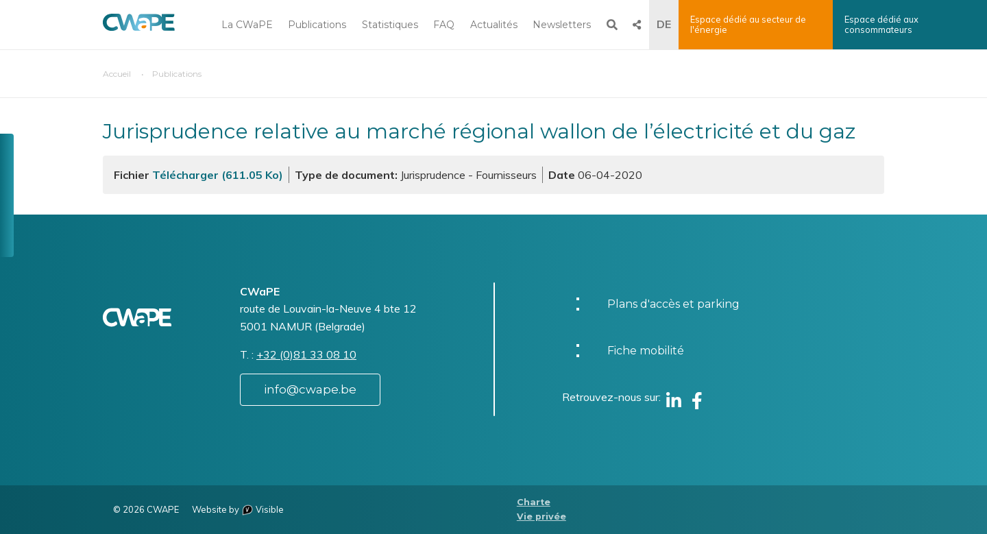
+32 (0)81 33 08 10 (306, 354)
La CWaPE (247, 25)
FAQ (443, 25)
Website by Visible (238, 509)
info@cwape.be (310, 389)
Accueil (117, 74)
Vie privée (541, 516)
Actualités (493, 25)
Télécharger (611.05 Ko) (217, 175)
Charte (533, 502)
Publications (317, 25)
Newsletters (562, 25)
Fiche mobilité (645, 350)
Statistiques (390, 25)
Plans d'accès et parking (673, 304)
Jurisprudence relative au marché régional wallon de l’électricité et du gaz (479, 131)
